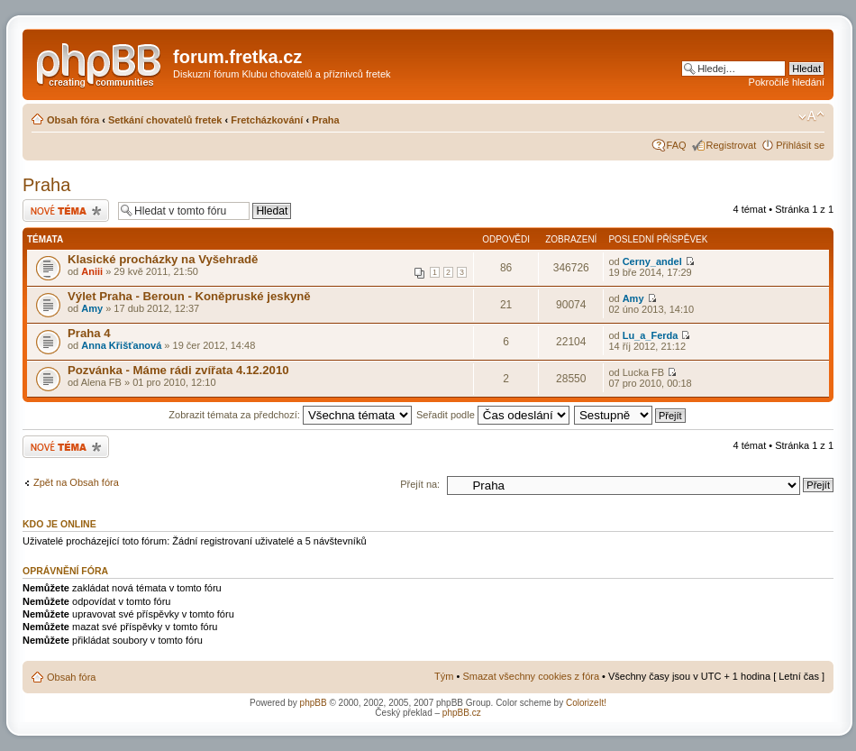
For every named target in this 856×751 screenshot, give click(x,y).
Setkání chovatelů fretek (165, 119)
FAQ (677, 145)
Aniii (92, 271)
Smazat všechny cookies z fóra (530, 676)
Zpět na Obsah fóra (76, 482)
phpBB (313, 703)
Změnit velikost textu (811, 116)
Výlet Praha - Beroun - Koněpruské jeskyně (189, 296)
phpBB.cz (461, 713)
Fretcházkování (267, 119)
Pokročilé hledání (786, 82)
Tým (443, 676)
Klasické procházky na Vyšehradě (163, 259)
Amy (92, 308)
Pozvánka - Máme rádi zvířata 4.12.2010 (178, 370)
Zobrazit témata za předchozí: (290, 414)
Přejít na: (420, 484)
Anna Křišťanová (121, 345)
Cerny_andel (652, 261)
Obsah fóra (73, 119)
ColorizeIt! (586, 703)
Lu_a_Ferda (650, 335)
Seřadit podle (492, 414)
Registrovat (731, 145)
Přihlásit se (800, 145)
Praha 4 (89, 333)
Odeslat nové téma (66, 210)
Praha (326, 119)
